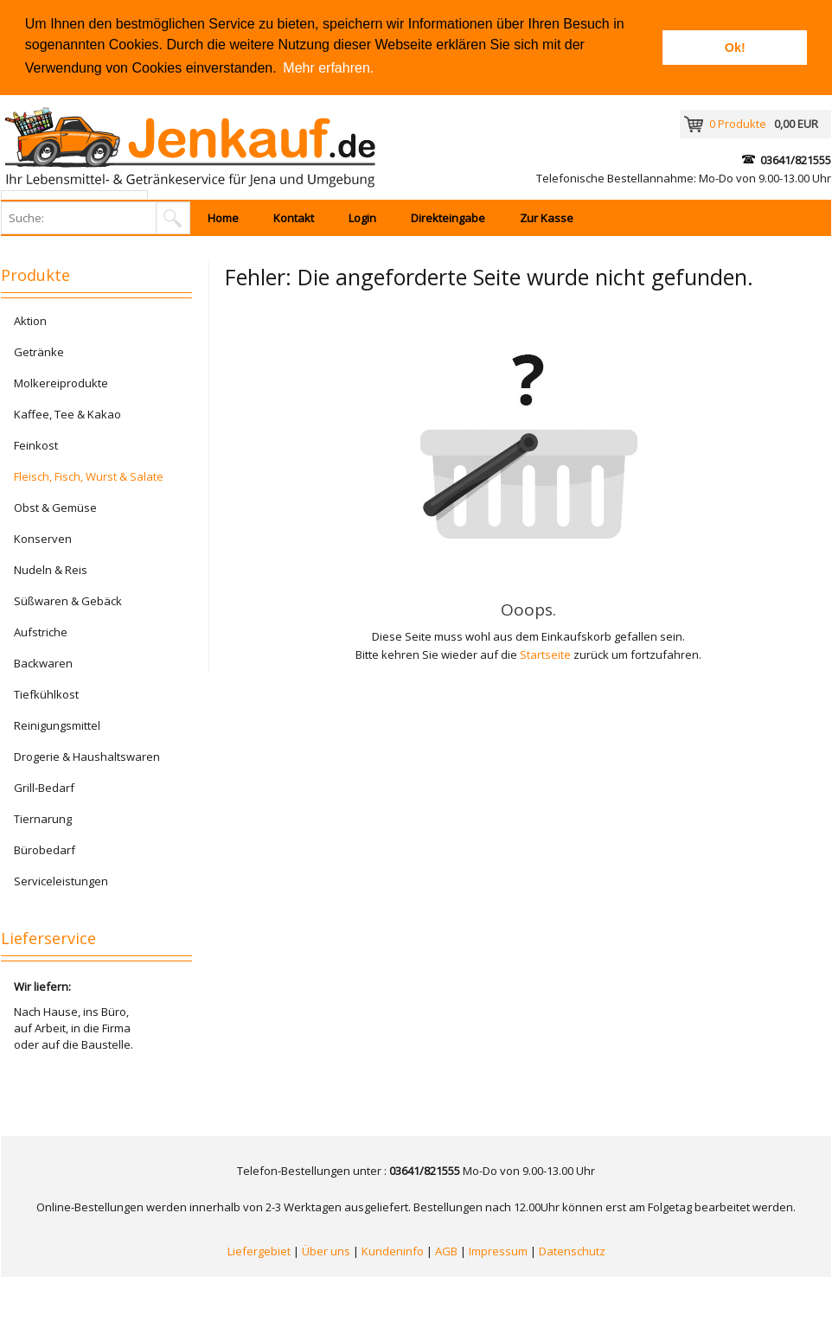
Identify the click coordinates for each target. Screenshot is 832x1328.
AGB (446, 1251)
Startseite (545, 654)
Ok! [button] (735, 47)
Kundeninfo (393, 1251)
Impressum (498, 1251)
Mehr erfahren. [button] (328, 68)
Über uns (326, 1251)
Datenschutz (572, 1251)
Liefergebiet (259, 1251)
